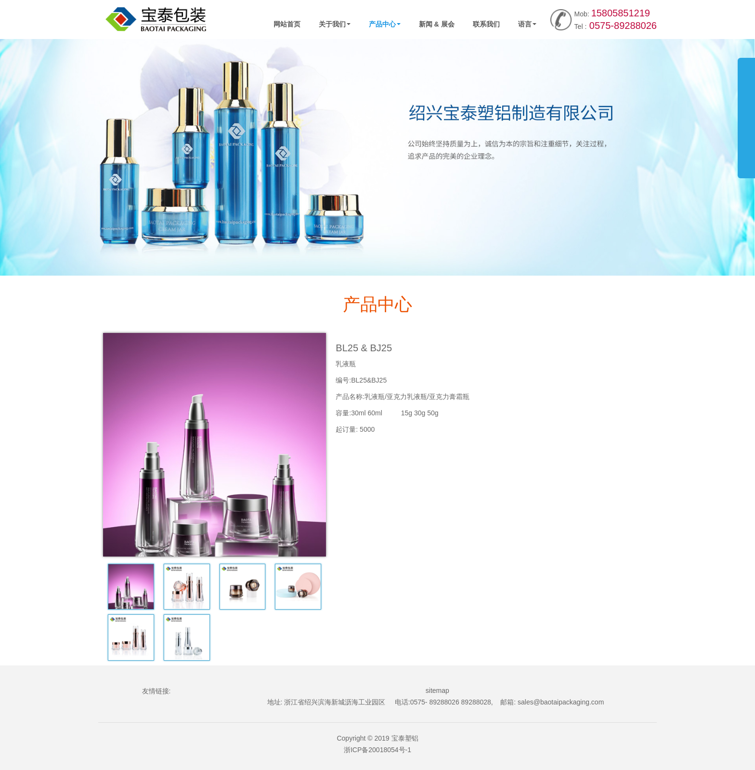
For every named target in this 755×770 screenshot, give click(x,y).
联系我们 (486, 24)
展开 (746, 113)
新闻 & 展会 (437, 24)
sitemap (437, 690)
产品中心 (385, 24)
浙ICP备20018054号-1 (377, 750)
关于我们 (335, 24)
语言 (527, 24)
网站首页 (286, 24)
